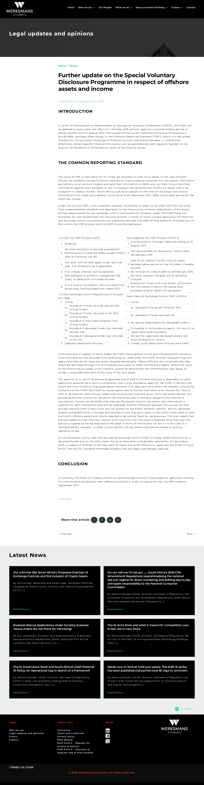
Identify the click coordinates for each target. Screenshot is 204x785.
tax (163, 140)
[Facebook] (94, 520)
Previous (66, 533)
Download (65, 498)
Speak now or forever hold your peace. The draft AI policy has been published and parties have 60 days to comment (155, 662)
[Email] (118, 520)
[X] (102, 520)
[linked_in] (108, 722)
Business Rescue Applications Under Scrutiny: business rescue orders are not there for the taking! (81, 614)
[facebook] (108, 727)
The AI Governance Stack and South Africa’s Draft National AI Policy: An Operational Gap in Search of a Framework (69, 662)
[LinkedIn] (110, 520)
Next (190, 533)
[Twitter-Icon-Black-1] (108, 732)
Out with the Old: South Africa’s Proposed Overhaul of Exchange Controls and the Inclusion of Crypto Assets (50, 574)
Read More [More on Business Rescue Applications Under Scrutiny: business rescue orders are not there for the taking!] (51, 638)
